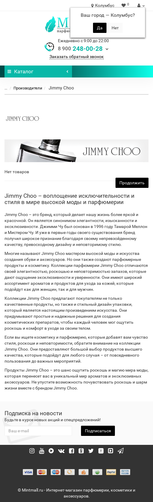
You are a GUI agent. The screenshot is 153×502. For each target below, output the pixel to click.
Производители (24, 88)
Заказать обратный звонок (77, 56)
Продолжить (132, 182)
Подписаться (98, 430)
